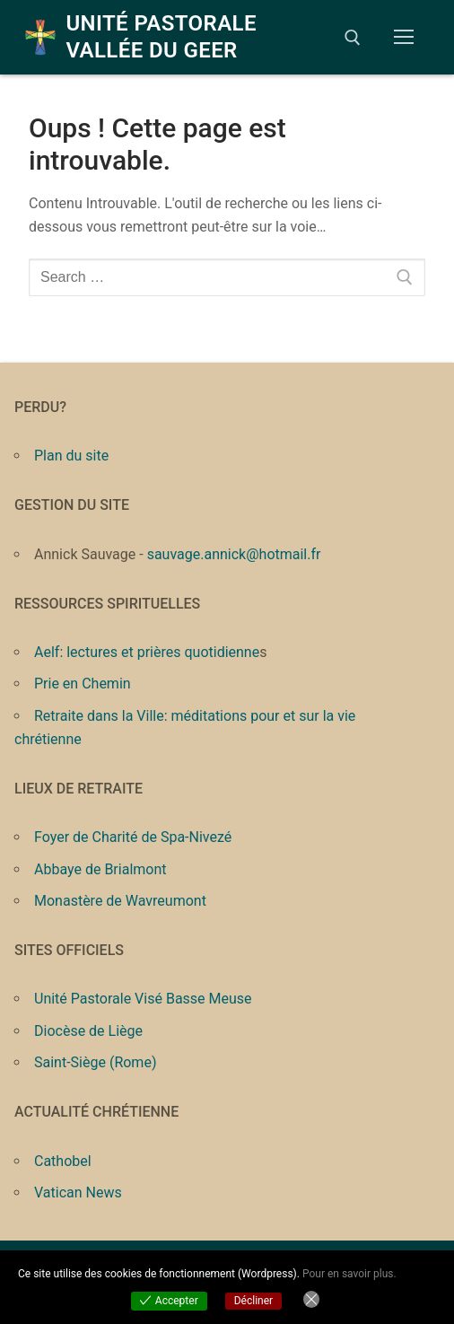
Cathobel (63, 1161)
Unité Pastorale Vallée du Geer (161, 36)
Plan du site (71, 455)
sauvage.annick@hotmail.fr (234, 554)
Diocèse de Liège (88, 1030)
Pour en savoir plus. (349, 1273)
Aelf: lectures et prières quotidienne (146, 652)
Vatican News (78, 1192)
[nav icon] (403, 38)
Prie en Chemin (82, 683)
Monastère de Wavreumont (120, 900)
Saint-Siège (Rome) (95, 1062)
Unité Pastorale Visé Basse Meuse (143, 998)
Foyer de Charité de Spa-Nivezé (132, 837)
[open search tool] (353, 38)
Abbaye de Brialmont (100, 869)
